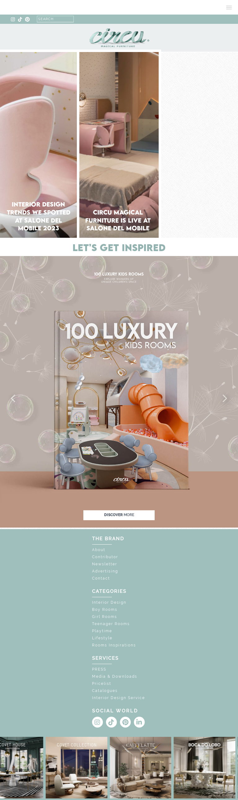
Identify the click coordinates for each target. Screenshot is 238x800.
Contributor (105, 557)
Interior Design (109, 602)
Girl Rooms (104, 617)
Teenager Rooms (111, 624)
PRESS (99, 669)
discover (119, 515)
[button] (13, 399)
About (98, 550)
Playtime (102, 631)
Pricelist (101, 683)
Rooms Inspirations (114, 645)
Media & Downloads (114, 676)
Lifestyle (102, 638)
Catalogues (105, 691)
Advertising (105, 571)
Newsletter (104, 564)
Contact (101, 578)
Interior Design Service (118, 698)
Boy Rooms (104, 609)
